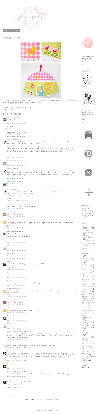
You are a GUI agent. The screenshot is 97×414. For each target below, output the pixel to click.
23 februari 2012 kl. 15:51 (16, 285)
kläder (83, 281)
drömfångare (85, 252)
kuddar (84, 284)
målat (84, 297)
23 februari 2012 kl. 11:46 (16, 165)
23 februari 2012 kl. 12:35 (16, 228)
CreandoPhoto (11, 139)
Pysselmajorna (11, 364)
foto (91, 260)
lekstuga (84, 293)
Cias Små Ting (11, 117)
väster (9, 308)
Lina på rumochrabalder (15, 371)
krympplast (85, 283)
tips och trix (88, 351)
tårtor (84, 355)
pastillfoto (86, 317)
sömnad (13, 109)
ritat (92, 324)
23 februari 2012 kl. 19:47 (16, 312)
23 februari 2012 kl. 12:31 (16, 216)
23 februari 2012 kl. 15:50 (16, 277)
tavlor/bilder (86, 345)
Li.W (8, 323)
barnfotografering (87, 230)
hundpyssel (84, 271)
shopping (88, 325)
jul (88, 276)
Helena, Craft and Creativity (17, 204)
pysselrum (85, 322)
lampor (84, 290)
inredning (90, 274)
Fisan (9, 126)
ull (93, 355)
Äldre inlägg (73, 395)
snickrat (85, 337)
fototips (84, 264)
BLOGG (6, 30)
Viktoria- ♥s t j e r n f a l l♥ (18, 161)
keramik (88, 279)
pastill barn (89, 304)
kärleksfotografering (87, 286)
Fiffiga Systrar (12, 316)
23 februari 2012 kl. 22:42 (16, 328)
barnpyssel (86, 236)
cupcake (87, 243)
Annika (9, 273)
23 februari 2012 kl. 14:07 (16, 258)
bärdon (92, 242)
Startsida (41, 395)
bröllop (84, 242)
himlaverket (11, 343)
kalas (92, 278)
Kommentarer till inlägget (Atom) (46, 399)
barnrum (90, 238)
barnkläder (89, 232)
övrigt (84, 360)
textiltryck (90, 346)
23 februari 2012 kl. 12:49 (16, 242)
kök (87, 288)
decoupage (84, 245)
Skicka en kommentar (12, 387)
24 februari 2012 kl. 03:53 (16, 339)
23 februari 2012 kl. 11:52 (16, 186)
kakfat (84, 278)
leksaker (85, 291)
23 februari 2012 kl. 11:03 (16, 123)
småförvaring (87, 329)
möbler (84, 299)
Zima (8, 379)
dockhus (84, 250)
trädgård (88, 353)
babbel (84, 227)
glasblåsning (85, 269)
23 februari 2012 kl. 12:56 (16, 250)
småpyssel (87, 333)
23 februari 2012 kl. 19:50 (16, 320)
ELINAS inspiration (13, 288)
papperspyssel (86, 300)
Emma (8, 245)
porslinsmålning (86, 320)
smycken (85, 327)
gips (83, 267)
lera (92, 293)
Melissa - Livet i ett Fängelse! (18, 331)
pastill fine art (89, 307)
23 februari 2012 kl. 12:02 (16, 200)
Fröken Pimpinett (13, 212)
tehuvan (22, 100)
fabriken (86, 254)
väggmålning (85, 358)
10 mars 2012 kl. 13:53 (15, 384)
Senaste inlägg (9, 395)
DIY (17, 30)
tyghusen (38, 102)
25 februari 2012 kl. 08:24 (16, 360)
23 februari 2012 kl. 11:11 (16, 157)
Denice (9, 351)
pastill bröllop (89, 305)
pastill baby (90, 302)
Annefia (9, 281)
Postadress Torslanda (14, 181)
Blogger (56, 410)
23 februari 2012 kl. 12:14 (16, 208)
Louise (9, 253)
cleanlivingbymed (13, 231)
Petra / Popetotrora (14, 300)
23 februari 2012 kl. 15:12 (16, 269)
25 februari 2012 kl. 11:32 (16, 368)
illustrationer (87, 273)
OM (12, 30)
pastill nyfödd (89, 310)
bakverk (85, 229)
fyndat (84, 266)
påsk (83, 324)
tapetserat (85, 343)
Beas (8, 261)
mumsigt (88, 294)
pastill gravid (89, 308)
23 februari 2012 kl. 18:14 (16, 304)
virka (87, 357)
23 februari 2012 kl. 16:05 (16, 296)
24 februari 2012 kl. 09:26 (16, 347)
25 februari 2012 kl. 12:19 (16, 376)
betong (89, 240)
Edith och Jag (11, 220)
